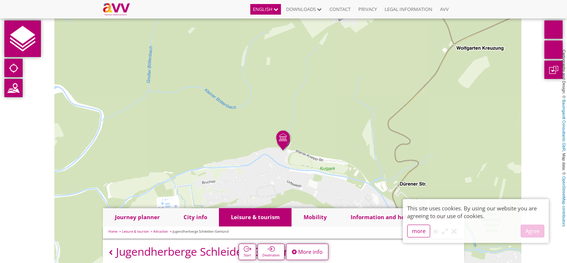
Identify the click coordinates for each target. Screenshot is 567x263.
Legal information (408, 9)
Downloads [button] (304, 9)
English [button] (265, 9)
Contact (340, 9)
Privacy (367, 9)
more (418, 231)
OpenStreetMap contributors (564, 201)
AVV (444, 9)
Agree (532, 231)
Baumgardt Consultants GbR (564, 125)
